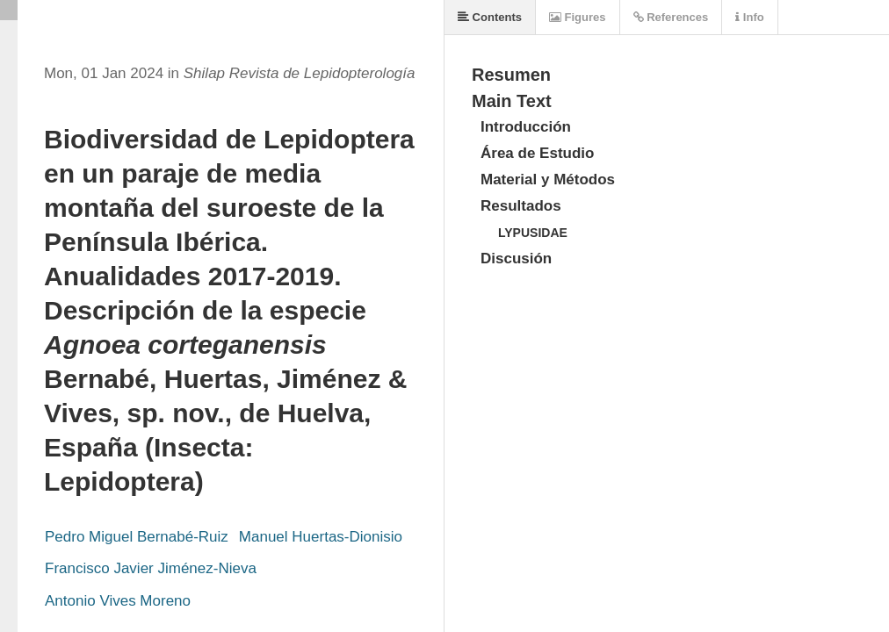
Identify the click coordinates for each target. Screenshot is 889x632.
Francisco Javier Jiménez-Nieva (151, 568)
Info (749, 17)
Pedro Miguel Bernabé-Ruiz (136, 536)
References (671, 17)
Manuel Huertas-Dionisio (320, 536)
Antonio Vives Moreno (118, 600)
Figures (577, 17)
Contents (490, 17)
